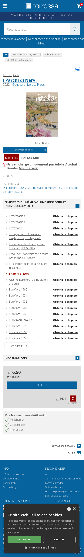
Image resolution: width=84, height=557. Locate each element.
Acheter (42, 385)
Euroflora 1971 (18, 295)
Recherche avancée (13, 39)
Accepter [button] (24, 539)
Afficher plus (18, 346)
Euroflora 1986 (18, 314)
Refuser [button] (59, 539)
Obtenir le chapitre (65, 216)
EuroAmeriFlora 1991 (22, 320)
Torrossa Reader (54, 483)
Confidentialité (11, 478)
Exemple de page (30, 150)
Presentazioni (17, 216)
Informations (16, 358)
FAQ (47, 474)
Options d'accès (54, 487)
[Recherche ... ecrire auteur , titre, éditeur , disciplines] (42, 29)
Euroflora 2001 (18, 332)
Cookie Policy (10, 483)
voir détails (28, 168)
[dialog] (41, 528)
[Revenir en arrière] (5, 55)
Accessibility (9, 487)
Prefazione (15, 228)
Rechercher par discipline (44, 39)
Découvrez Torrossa (14, 474)
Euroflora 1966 (18, 289)
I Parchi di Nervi (20, 80)
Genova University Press (28, 84)
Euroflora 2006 (18, 338)
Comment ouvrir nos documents (63, 478)
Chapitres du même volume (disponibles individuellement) (35, 204)
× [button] (74, 508)
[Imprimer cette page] (77, 69)
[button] (75, 29)
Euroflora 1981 (18, 308)
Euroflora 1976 (18, 301)
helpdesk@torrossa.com (65, 491)
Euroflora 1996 (18, 326)
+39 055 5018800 (58, 495)
